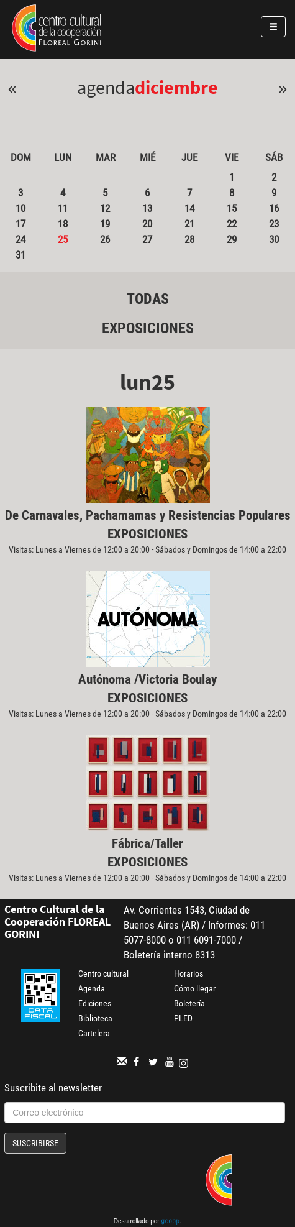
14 (189, 208)
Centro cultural (103, 973)
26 (105, 239)
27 (147, 239)
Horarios (188, 973)
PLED (183, 1018)
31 (20, 255)
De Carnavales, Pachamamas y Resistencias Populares (148, 515)
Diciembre (176, 87)
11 (63, 208)
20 (147, 224)
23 (274, 224)
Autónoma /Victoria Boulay (147, 679)
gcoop (170, 1222)
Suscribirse (35, 1143)
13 (147, 208)
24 (20, 239)
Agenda (91, 988)
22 (232, 224)
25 (63, 239)
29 (232, 239)
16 (274, 208)
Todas (148, 299)
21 (189, 224)
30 (274, 239)
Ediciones (94, 1003)
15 (232, 208)
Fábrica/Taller (147, 843)
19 (105, 224)
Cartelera (94, 1033)
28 (189, 239)
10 (20, 208)
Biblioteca (95, 1018)
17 (20, 224)
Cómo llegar (195, 988)
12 (105, 208)
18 (63, 224)
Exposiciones (148, 328)
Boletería (189, 1003)
